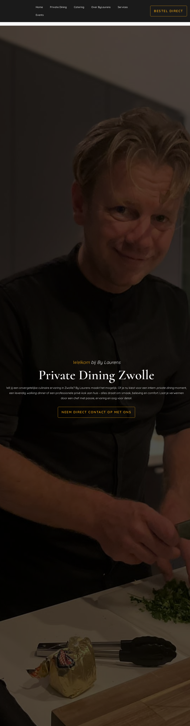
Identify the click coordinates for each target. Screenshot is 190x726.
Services (123, 7)
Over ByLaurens (101, 7)
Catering (79, 7)
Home (39, 7)
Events (40, 15)
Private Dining (58, 7)
